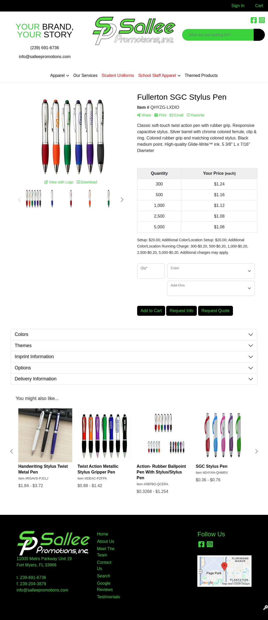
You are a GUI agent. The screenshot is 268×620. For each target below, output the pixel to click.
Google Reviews (105, 586)
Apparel (57, 75)
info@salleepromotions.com (45, 56)
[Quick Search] (218, 35)
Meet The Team (105, 551)
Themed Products (201, 75)
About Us (105, 541)
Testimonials (106, 597)
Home (102, 534)
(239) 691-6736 (44, 48)
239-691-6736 (33, 577)
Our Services (85, 75)
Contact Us (104, 565)
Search (103, 576)
